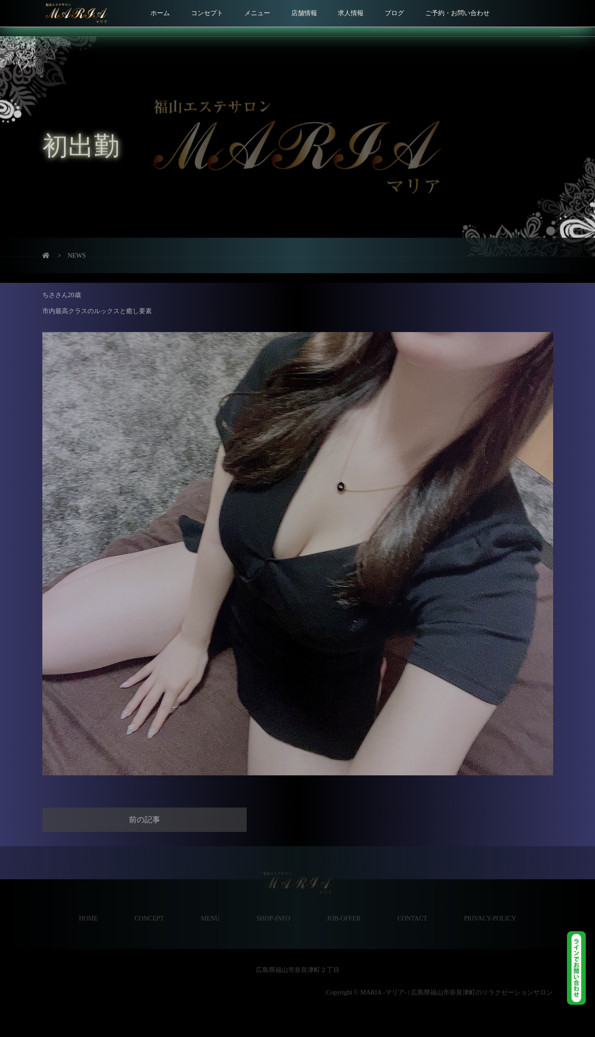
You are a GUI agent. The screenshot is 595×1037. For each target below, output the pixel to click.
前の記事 (144, 809)
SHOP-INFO (273, 908)
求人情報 (351, 13)
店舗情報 (304, 13)
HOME (88, 908)
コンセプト (207, 13)
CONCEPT (149, 908)
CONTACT (412, 908)
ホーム (160, 13)
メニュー (257, 13)
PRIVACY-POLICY (490, 908)
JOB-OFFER (343, 908)
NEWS (77, 248)
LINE (581, 968)
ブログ (394, 13)
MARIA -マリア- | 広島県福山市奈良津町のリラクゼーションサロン (455, 982)
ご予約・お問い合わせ (457, 13)
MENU (210, 908)
